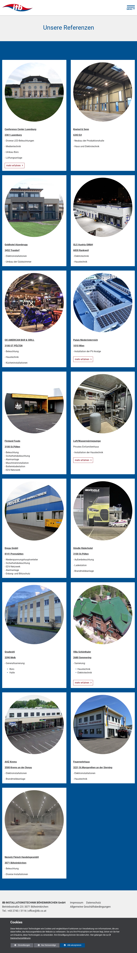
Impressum (76, 902)
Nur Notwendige (45, 945)
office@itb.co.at (37, 910)
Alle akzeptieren (70, 945)
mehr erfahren (13, 165)
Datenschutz (93, 902)
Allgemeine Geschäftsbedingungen (90, 906)
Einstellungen (20, 945)
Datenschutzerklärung (20, 938)
